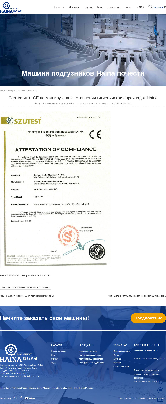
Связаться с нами (121, 366)
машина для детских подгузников (149, 359)
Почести (30, 90)
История (117, 355)
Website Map (5, 398)
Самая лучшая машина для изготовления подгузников (146, 349)
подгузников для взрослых (91, 359)
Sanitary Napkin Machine (39, 388)
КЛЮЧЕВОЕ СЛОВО (147, 345)
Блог (53, 355)
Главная (21, 90)
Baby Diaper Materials (83, 388)
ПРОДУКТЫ (86, 345)
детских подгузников (88, 351)
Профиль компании (122, 351)
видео (54, 363)
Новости (56, 345)
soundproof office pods (62, 388)
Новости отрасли (59, 351)
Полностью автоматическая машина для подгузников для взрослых (147, 374)
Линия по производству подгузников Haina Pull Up (31, 296)
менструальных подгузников (91, 363)
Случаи (54, 359)
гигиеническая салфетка (90, 355)
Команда (117, 359)
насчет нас (120, 345)
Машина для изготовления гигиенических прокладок (25, 287)
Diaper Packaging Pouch (16, 388)
